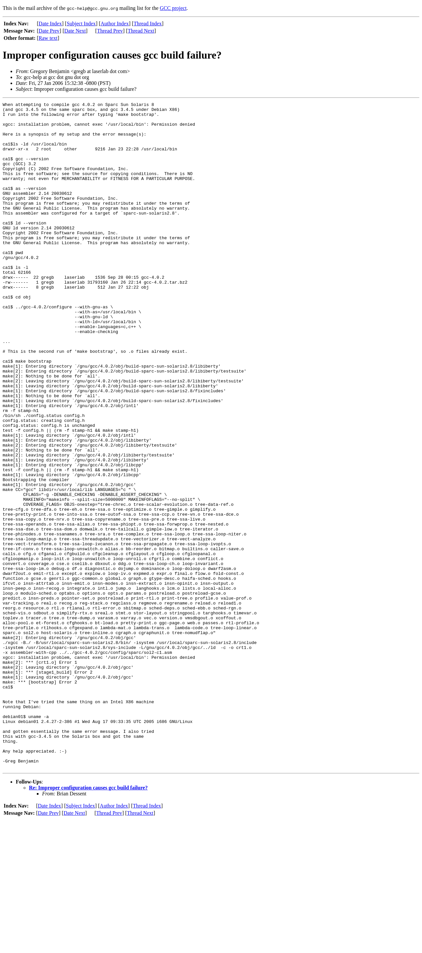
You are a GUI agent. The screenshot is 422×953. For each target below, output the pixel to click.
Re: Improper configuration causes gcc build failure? (88, 921)
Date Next (75, 31)
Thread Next (141, 31)
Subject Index (81, 23)
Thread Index (148, 23)
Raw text (47, 38)
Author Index (115, 23)
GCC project (173, 8)
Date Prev (49, 31)
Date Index (50, 23)
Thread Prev (110, 31)
